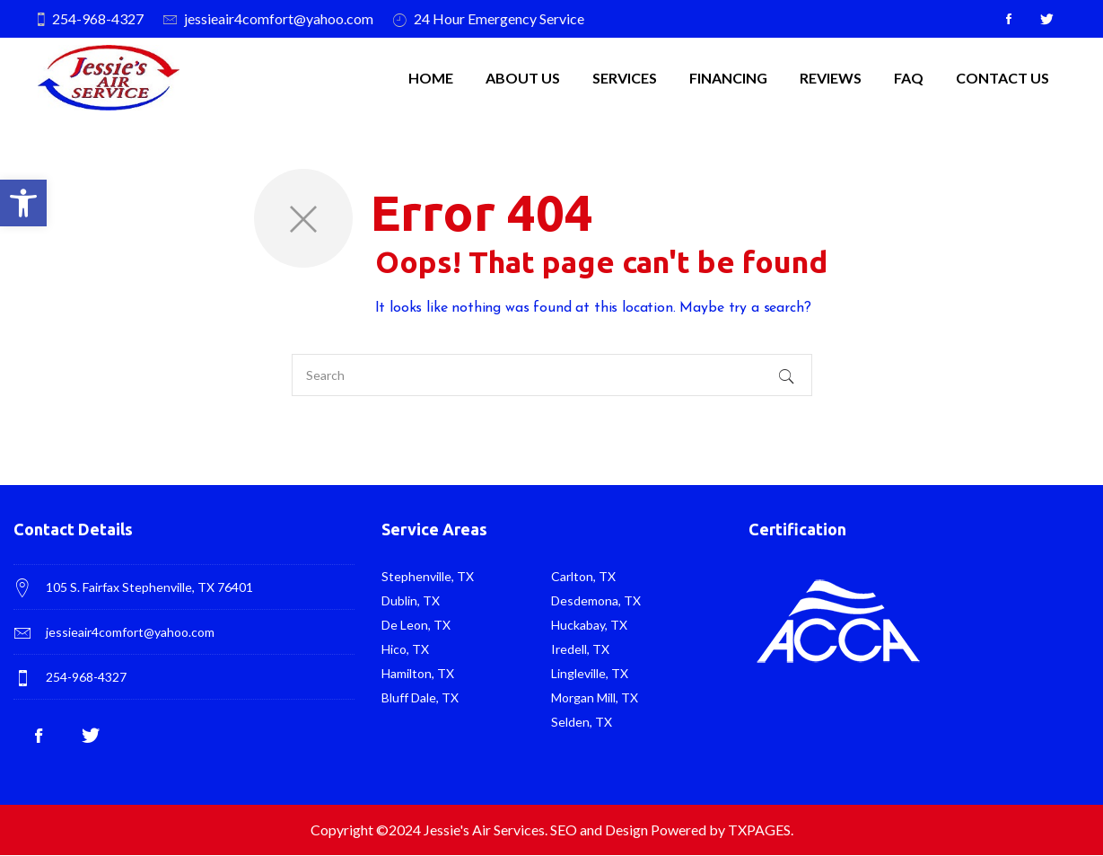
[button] (23, 203)
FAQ (909, 77)
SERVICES (624, 77)
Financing (728, 77)
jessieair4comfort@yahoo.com (278, 18)
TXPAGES (759, 829)
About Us (523, 77)
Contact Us (1002, 77)
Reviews (831, 77)
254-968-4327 (98, 18)
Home (430, 77)
